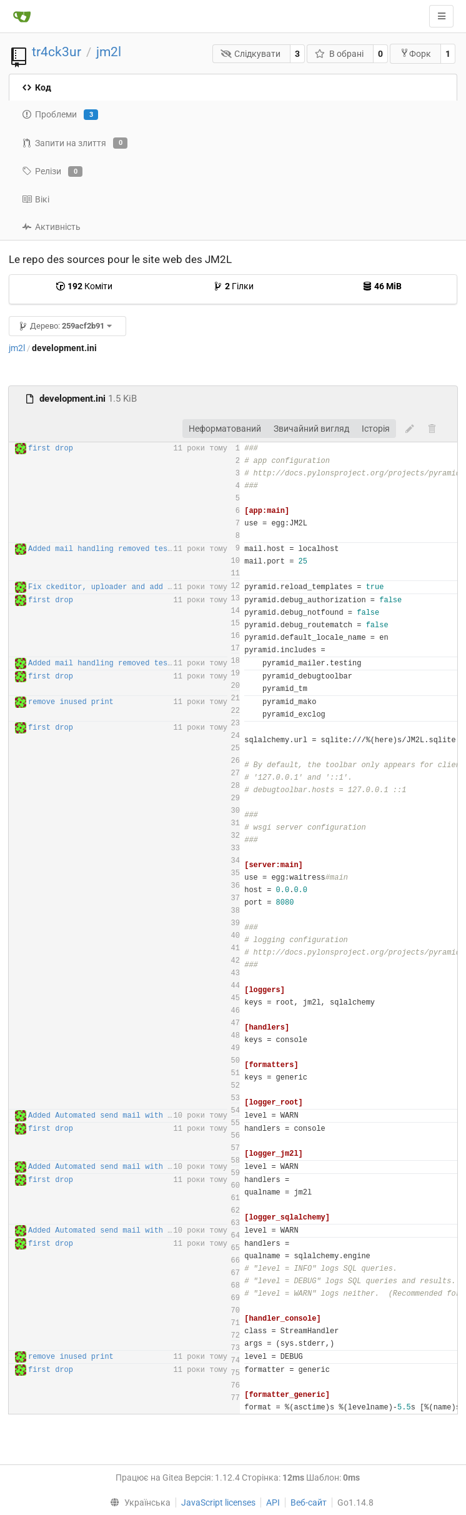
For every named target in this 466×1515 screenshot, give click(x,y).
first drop (50, 448)
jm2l (108, 51)
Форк (415, 53)
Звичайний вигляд (311, 429)
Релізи (52, 171)
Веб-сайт (308, 1503)
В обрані (339, 54)
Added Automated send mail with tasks (109, 1115)
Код (36, 87)
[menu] (137, 1502)
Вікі (35, 199)
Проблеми (60, 115)
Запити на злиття (74, 143)
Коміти (84, 286)
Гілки (233, 286)
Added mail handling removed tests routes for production (151, 549)
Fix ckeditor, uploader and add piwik (109, 587)
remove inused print (71, 702)
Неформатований (225, 429)
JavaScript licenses (218, 1503)
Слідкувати (251, 54)
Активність (51, 227)
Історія (376, 429)
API (273, 1503)
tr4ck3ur (56, 51)
